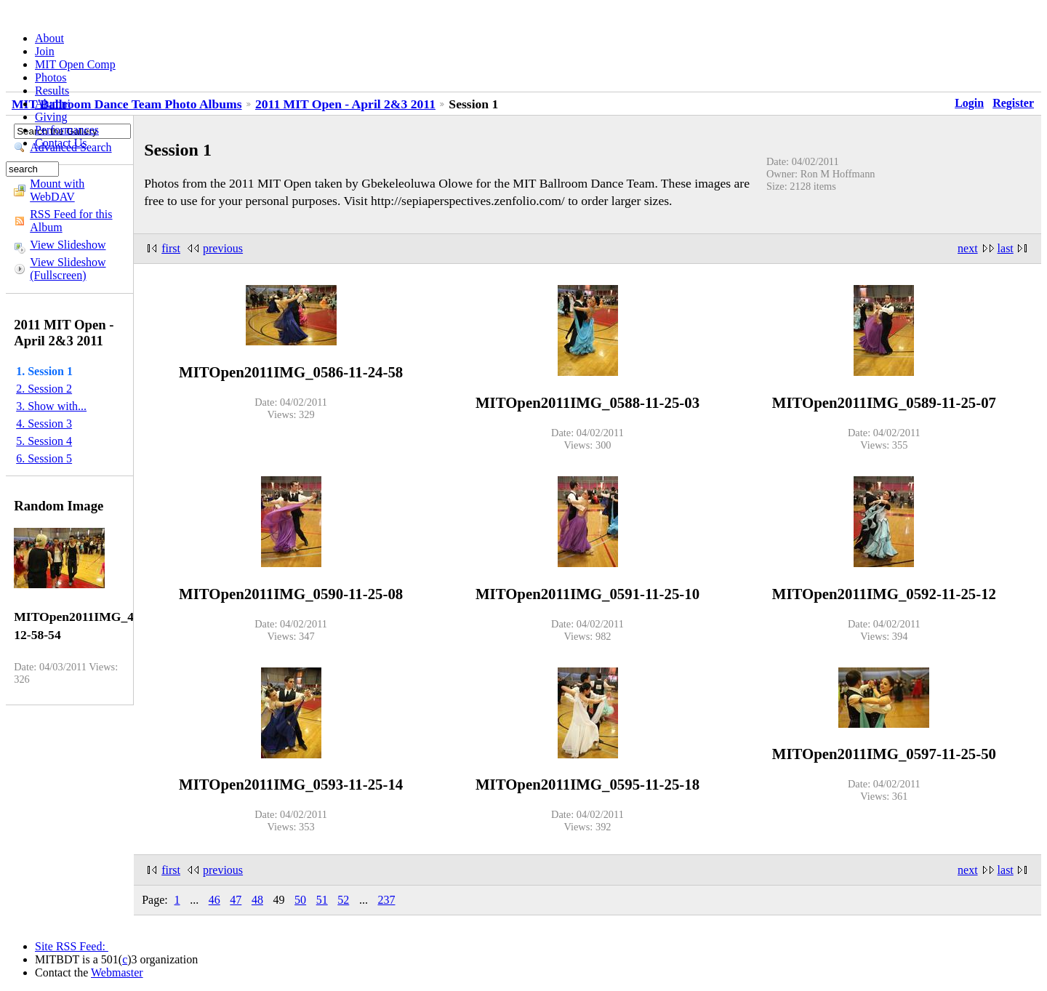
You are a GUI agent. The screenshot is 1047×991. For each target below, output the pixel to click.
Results (52, 90)
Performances (67, 130)
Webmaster (117, 972)
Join (45, 51)
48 (257, 900)
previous (223, 248)
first (170, 248)
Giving (51, 117)
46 (214, 900)
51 (322, 900)
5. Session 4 (44, 441)
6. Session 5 (44, 458)
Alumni (53, 103)
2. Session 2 (44, 388)
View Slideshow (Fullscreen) (67, 268)
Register (1013, 103)
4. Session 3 (44, 423)
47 (235, 900)
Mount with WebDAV (57, 190)
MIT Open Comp (75, 64)
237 (386, 900)
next (968, 248)
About (49, 38)
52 (343, 900)
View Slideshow (67, 244)
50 (300, 900)
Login (969, 103)
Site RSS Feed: (71, 946)
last (1006, 248)
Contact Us (61, 143)
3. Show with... (51, 406)
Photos (51, 77)
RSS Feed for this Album (71, 220)
